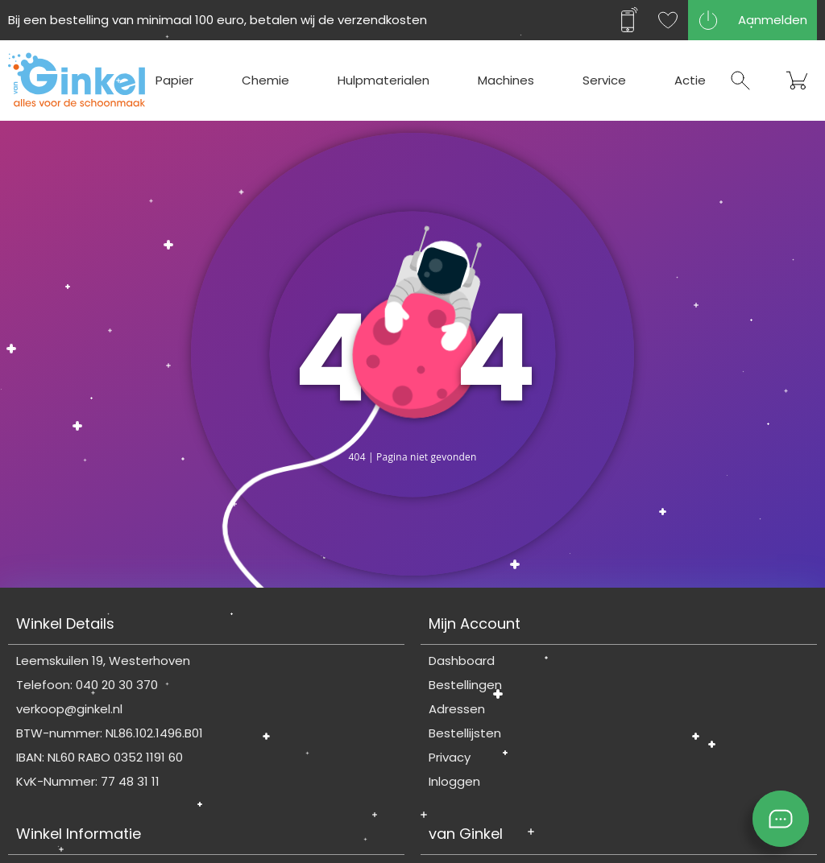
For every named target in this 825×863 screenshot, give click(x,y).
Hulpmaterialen (383, 80)
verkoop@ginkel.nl (69, 708)
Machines (506, 80)
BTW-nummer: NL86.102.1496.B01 (109, 733)
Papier (174, 80)
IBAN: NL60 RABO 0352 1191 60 (99, 757)
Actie (690, 80)
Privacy (450, 757)
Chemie (265, 80)
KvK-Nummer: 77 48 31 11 (88, 781)
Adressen (457, 708)
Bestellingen (465, 684)
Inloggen (454, 781)
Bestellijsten (465, 733)
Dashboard (462, 660)
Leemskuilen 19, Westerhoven (103, 660)
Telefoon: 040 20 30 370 (87, 684)
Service (604, 80)
